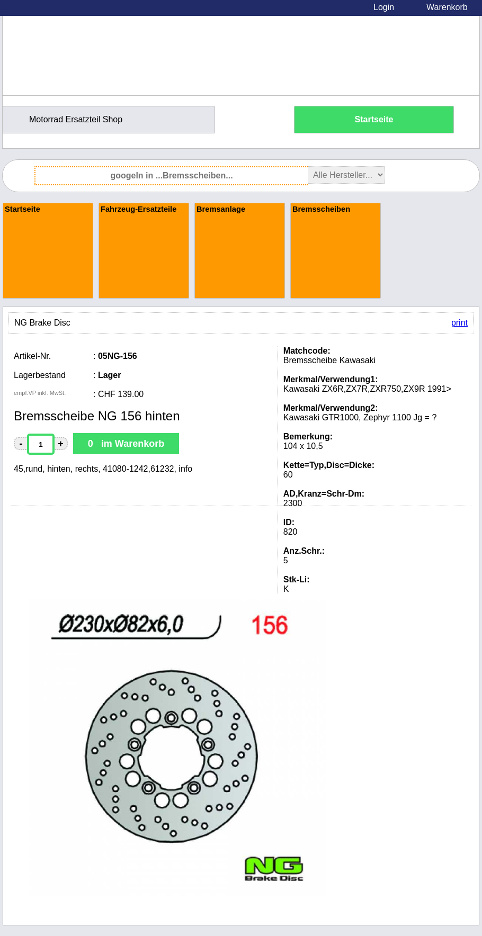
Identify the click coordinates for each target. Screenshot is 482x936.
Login (383, 7)
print (459, 322)
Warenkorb (447, 7)
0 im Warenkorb (126, 443)
